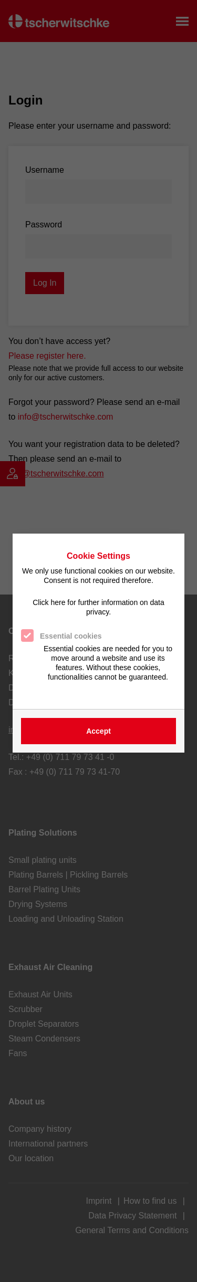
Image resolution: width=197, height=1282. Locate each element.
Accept (98, 731)
